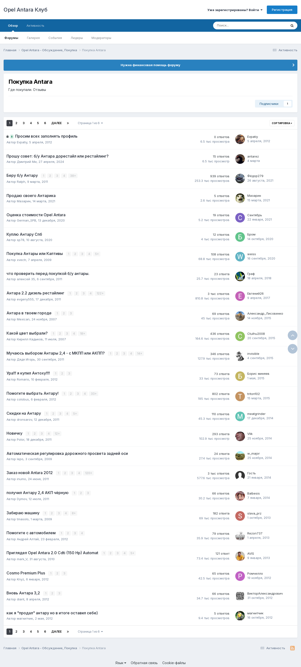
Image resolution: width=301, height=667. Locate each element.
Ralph (21, 181)
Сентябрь (254, 215)
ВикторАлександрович (265, 590)
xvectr (21, 259)
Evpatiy (22, 142)
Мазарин (24, 201)
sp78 (20, 239)
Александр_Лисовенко (265, 313)
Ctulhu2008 (256, 333)
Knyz (20, 576)
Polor (20, 437)
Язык (120, 659)
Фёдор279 (255, 176)
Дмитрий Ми (27, 162)
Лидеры (77, 38)
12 (57, 432)
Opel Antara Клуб (25, 9)
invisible (253, 353)
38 (73, 176)
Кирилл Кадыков (30, 338)
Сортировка (282, 123)
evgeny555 (25, 298)
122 (100, 293)
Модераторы (101, 38)
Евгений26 (255, 293)
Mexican (23, 318)
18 (82, 332)
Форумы (11, 38)
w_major (253, 451)
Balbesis (253, 491)
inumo (21, 477)
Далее (56, 123)
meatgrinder (256, 412)
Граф (251, 273)
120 (88, 471)
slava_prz (254, 511)
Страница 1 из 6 (90, 123)
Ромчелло (255, 570)
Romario (23, 378)
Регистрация (282, 10)
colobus (23, 398)
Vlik (250, 432)
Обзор (13, 28)
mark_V (22, 556)
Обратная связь (144, 659)
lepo (20, 457)
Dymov (22, 496)
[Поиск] (236, 25)
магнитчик (25, 615)
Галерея (33, 38)
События (55, 38)
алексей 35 (26, 279)
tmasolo (23, 516)
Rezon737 (254, 531)
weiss (251, 254)
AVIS (250, 551)
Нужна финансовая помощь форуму (150, 65)
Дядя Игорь (26, 358)
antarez (253, 156)
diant (20, 596)
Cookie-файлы (174, 659)
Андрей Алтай (28, 536)
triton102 (253, 392)
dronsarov (24, 417)
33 (94, 392)
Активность (35, 25)
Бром (251, 234)
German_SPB (26, 220)
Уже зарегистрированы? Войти (234, 10)
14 (139, 352)
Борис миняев (258, 372)
